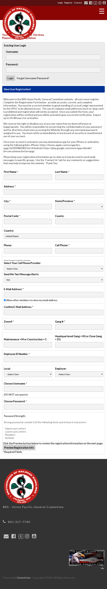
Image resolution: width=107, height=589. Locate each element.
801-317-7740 (19, 521)
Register (68, 2)
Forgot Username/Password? (33, 78)
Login (60, 2)
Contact (78, 2)
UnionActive (24, 577)
